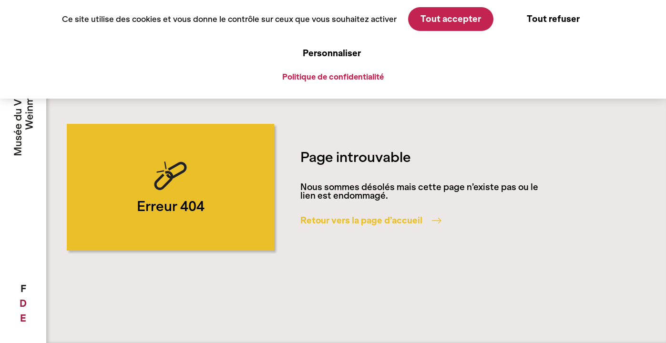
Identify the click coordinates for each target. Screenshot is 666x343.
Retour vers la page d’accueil (370, 220)
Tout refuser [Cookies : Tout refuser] (553, 18)
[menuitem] (23, 288)
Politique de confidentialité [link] (333, 76)
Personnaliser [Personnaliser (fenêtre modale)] (332, 53)
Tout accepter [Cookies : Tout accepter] (450, 18)
